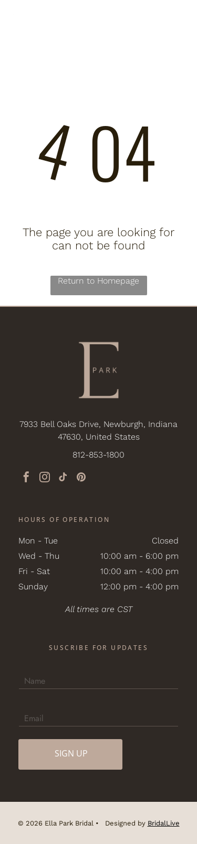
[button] (176, 18)
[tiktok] (63, 478)
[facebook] (26, 478)
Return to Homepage (98, 281)
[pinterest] (81, 478)
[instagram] (45, 478)
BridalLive (164, 823)
